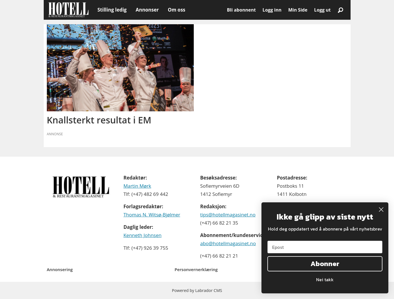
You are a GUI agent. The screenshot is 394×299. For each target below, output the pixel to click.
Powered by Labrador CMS (197, 290)
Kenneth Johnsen (143, 235)
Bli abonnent (241, 10)
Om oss (176, 9)
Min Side (297, 10)
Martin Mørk (137, 186)
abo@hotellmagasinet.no (228, 243)
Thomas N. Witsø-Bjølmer (152, 214)
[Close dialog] (381, 209)
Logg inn (272, 10)
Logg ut (322, 10)
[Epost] (324, 247)
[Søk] (341, 10)
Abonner (325, 264)
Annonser (147, 9)
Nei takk (325, 279)
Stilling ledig (112, 9)
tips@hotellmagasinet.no (228, 214)
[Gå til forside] (68, 9)
